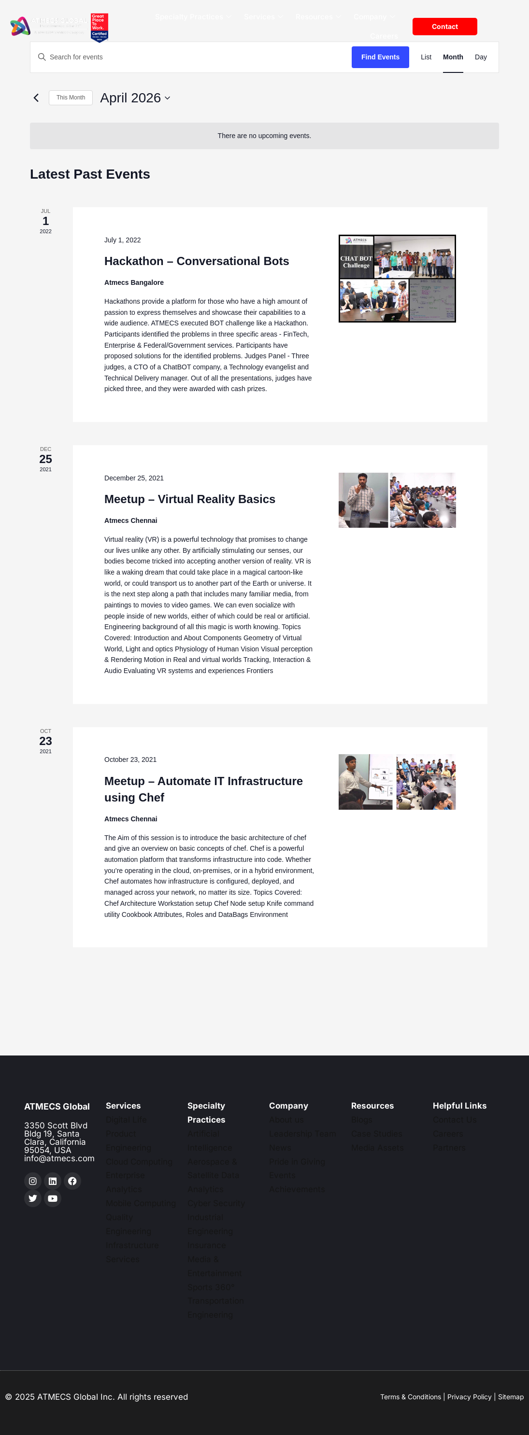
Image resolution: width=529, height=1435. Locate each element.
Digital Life (126, 1120)
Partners (449, 1148)
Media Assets (377, 1148)
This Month (71, 97)
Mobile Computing (141, 1203)
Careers (384, 36)
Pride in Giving (297, 1162)
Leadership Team (302, 1134)
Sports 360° (211, 1287)
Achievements (297, 1189)
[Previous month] (36, 98)
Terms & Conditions (410, 1397)
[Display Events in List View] (426, 57)
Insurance (206, 1245)
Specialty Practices (193, 17)
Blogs (361, 1120)
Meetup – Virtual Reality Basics (189, 499)
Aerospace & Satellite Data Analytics (213, 1176)
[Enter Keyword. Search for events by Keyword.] (191, 57)
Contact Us (455, 1120)
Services (263, 17)
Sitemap (511, 1397)
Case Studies (376, 1134)
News (280, 1148)
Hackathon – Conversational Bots (196, 260)
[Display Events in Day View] (481, 57)
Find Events (380, 57)
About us (286, 1120)
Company (374, 17)
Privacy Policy (469, 1397)
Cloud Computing (139, 1162)
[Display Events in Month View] (453, 57)
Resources (318, 17)
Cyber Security (216, 1203)
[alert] (264, 136)
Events (282, 1175)
